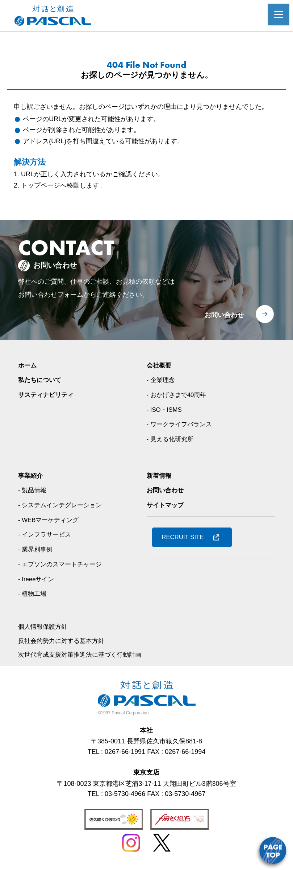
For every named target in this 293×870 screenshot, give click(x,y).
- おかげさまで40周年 (178, 394)
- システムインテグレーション (62, 505)
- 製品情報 (33, 490)
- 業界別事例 (36, 549)
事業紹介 (31, 475)
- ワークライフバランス (181, 424)
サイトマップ (166, 505)
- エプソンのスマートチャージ (62, 564)
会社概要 (160, 365)
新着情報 (160, 475)
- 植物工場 (33, 593)
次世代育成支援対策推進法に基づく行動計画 (83, 654)
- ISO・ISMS (165, 409)
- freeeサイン (37, 579)
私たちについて (41, 379)
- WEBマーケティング (50, 520)
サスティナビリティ (47, 394)
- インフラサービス (46, 534)
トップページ (40, 185)
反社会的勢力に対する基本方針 (63, 640)
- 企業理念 (162, 379)
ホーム (28, 365)
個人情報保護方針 (44, 626)
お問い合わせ (224, 315)
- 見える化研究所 (171, 439)
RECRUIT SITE (185, 537)
